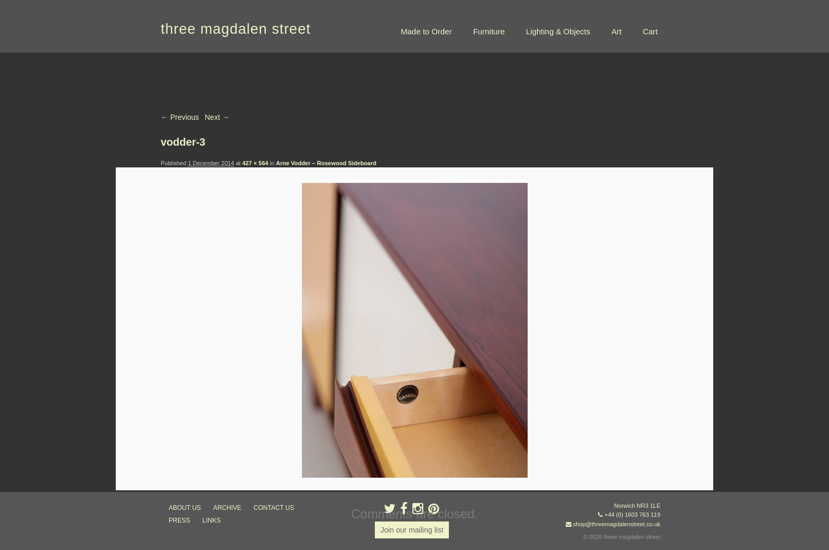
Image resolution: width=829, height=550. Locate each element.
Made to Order (426, 31)
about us (185, 507)
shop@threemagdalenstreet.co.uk (616, 524)
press (179, 520)
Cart (650, 31)
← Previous (180, 117)
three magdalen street (236, 29)
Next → (217, 117)
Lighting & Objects (558, 31)
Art (616, 31)
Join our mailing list (411, 530)
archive (227, 507)
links (211, 520)
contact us (274, 507)
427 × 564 (255, 163)
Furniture (489, 31)
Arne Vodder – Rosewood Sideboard (326, 163)
